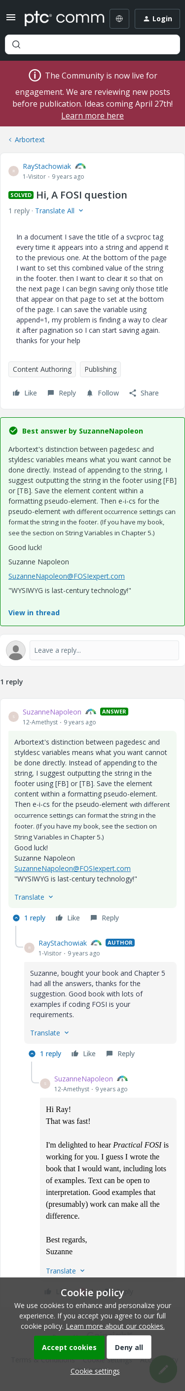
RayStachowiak (47, 166)
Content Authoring (42, 369)
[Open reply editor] (92, 650)
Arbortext (30, 139)
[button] (11, 20)
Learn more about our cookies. (115, 1326)
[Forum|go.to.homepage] (57, 19)
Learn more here (92, 115)
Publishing (100, 369)
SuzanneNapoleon (52, 711)
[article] (92, 816)
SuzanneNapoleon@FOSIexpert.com (66, 576)
